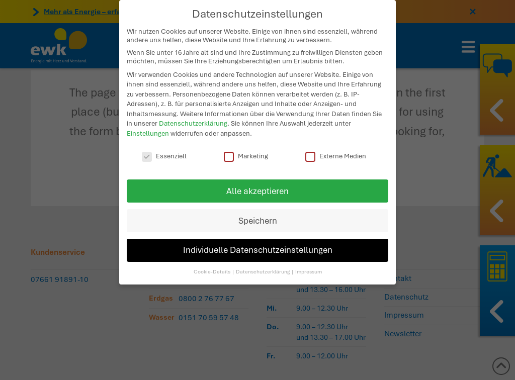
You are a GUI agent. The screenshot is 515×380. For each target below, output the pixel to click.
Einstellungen (148, 130)
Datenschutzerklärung (193, 121)
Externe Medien (335, 153)
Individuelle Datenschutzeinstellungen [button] (257, 247)
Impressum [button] (308, 268)
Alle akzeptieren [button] (257, 188)
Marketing (246, 153)
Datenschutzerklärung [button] (263, 268)
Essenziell (164, 153)
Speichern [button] (257, 218)
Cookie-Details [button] (212, 268)
